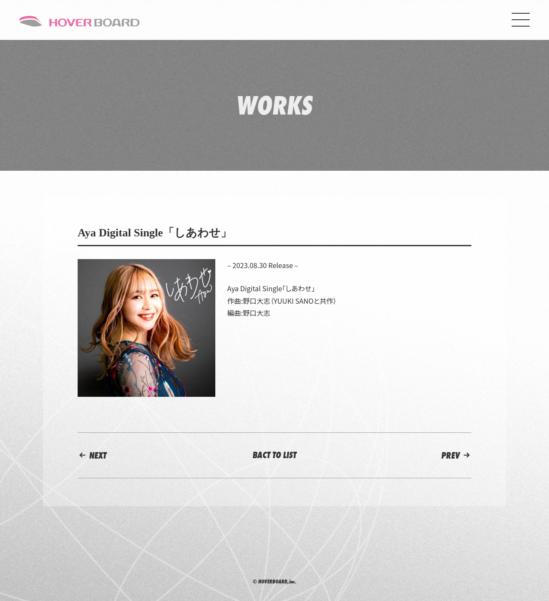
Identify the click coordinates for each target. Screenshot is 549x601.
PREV (456, 455)
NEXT (92, 455)
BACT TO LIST (274, 455)
